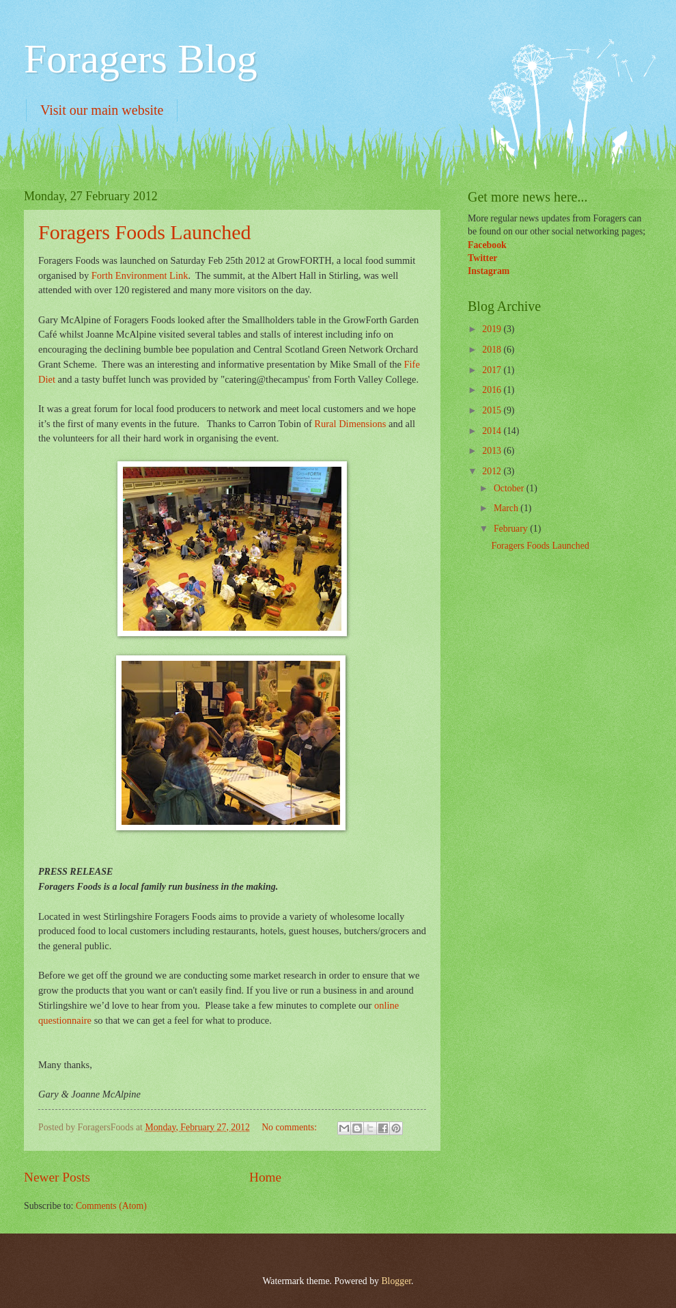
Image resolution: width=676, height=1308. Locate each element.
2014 (492, 431)
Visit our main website (101, 110)
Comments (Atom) (111, 1206)
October (510, 488)
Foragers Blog (140, 58)
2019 (492, 329)
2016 (492, 390)
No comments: (290, 1127)
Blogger (396, 1281)
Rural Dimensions (350, 423)
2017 (492, 370)
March (507, 508)
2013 (492, 451)
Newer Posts (57, 1177)
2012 (492, 471)
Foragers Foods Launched (144, 232)
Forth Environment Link (139, 275)
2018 (492, 349)
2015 (492, 410)
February (512, 528)
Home (265, 1177)
